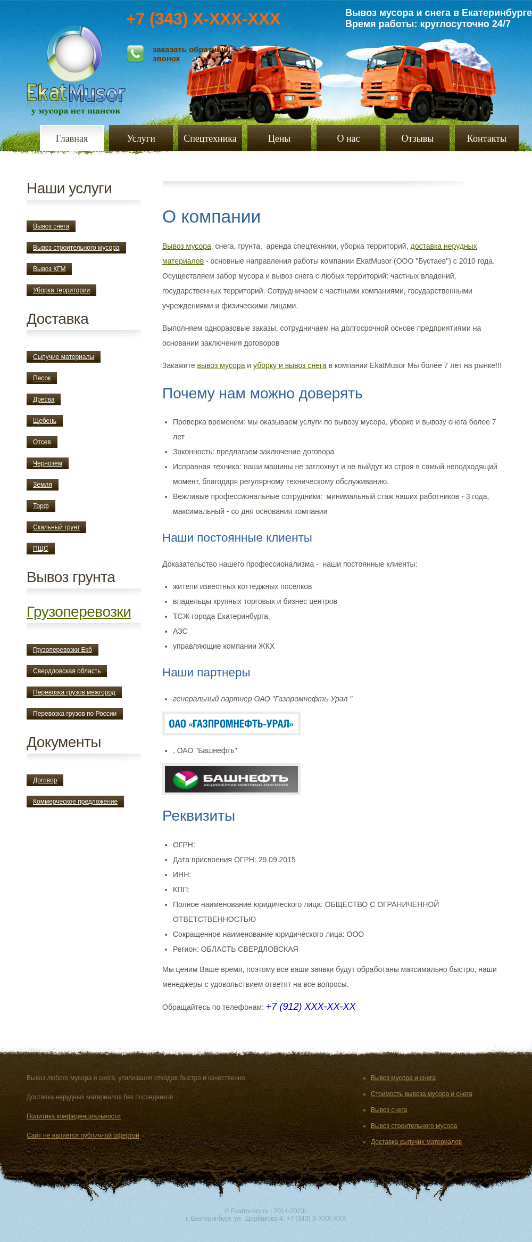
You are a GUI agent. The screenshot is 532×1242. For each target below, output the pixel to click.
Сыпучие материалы (63, 357)
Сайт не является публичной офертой (83, 1135)
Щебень (44, 420)
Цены (279, 138)
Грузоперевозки (79, 611)
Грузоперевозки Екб (62, 649)
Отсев (42, 442)
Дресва (43, 399)
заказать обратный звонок (190, 54)
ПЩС (40, 548)
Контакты (486, 138)
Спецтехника (210, 138)
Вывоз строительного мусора (76, 247)
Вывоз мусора (186, 246)
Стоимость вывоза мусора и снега (421, 1094)
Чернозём (47, 463)
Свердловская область (67, 671)
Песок (42, 378)
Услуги (141, 138)
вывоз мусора (221, 365)
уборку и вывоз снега (289, 365)
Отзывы (418, 138)
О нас (348, 138)
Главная (72, 138)
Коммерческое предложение (75, 801)
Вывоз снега (51, 226)
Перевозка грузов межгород (74, 692)
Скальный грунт (56, 527)
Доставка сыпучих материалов (416, 1142)
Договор (45, 780)
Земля (42, 484)
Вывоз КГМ (49, 269)
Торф (41, 506)
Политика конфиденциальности (74, 1116)
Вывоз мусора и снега (403, 1078)
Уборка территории (61, 290)
